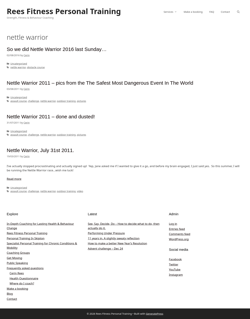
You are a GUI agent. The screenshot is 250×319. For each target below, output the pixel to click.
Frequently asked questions (25, 268)
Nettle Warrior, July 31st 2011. (40, 150)
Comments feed (179, 234)
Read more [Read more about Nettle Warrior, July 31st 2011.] (14, 179)
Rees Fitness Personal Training (64, 11)
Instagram (176, 275)
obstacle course (36, 67)
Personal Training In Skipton (26, 238)
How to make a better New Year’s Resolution (117, 243)
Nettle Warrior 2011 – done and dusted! (51, 116)
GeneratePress (154, 313)
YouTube (175, 269)
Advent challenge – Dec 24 (105, 248)
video (80, 191)
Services (172, 12)
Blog (10, 294)
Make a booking (193, 11)
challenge (33, 101)
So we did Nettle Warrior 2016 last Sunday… (57, 49)
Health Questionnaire (24, 278)
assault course (18, 101)
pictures (81, 101)
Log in (173, 224)
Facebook (175, 259)
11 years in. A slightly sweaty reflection (113, 238)
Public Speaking (17, 263)
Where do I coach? (22, 283)
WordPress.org (179, 239)
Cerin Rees (17, 273)
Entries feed (177, 229)
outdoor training (66, 101)
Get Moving (14, 258)
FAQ (211, 11)
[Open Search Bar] (238, 12)
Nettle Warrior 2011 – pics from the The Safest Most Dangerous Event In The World (100, 83)
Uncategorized (18, 63)
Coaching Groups (18, 253)
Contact (225, 11)
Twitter (173, 264)
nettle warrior (18, 67)
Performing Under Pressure (106, 233)
